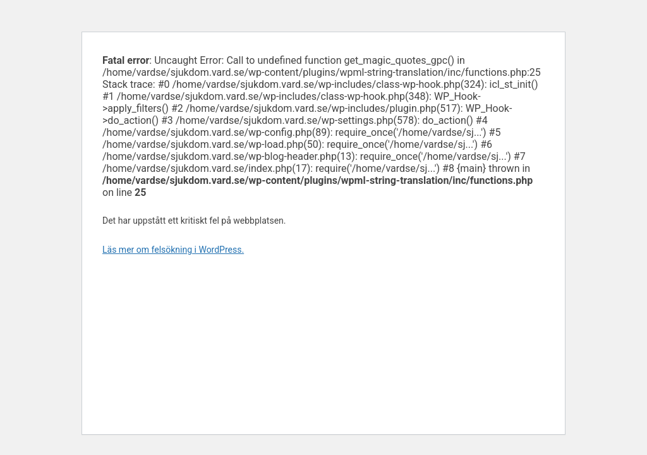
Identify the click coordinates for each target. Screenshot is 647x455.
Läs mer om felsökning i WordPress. (173, 250)
